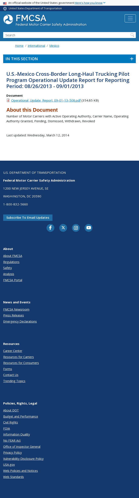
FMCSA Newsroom (16, 309)
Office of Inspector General (21, 447)
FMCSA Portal (12, 280)
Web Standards (13, 477)
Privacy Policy (12, 453)
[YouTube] (89, 228)
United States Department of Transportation (35, 8)
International (36, 46)
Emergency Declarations (20, 321)
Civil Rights (10, 422)
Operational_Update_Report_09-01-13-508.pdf (46, 100)
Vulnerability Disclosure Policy (23, 459)
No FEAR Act (12, 440)
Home (19, 46)
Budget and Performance (20, 416)
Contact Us (10, 375)
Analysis (8, 274)
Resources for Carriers (18, 357)
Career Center (12, 351)
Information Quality (16, 434)
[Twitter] (63, 228)
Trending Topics (14, 381)
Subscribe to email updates (27, 217)
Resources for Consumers (21, 363)
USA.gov (9, 465)
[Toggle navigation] (130, 18)
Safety (7, 268)
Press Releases (13, 315)
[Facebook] (51, 228)
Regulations (11, 262)
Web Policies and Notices (20, 471)
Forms (7, 369)
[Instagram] (76, 228)
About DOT (11, 410)
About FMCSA (12, 256)
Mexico (54, 46)
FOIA (6, 428)
